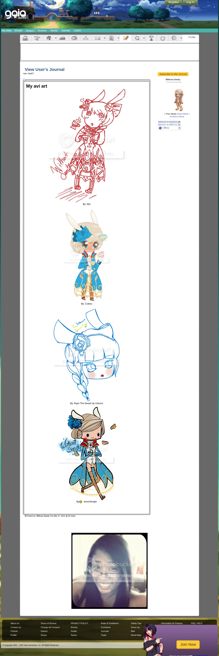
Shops (30, 31)
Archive (173, 116)
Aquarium (74, 38)
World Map (136, 635)
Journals (105, 631)
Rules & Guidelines (110, 623)
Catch (77, 30)
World (53, 30)
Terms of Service (48, 623)
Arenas (74, 627)
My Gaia (6, 30)
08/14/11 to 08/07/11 (167, 124)
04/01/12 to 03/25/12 (167, 122)
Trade (103, 635)
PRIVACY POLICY (79, 623)
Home (181, 116)
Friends (111, 38)
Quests (137, 38)
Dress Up (135, 627)
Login (190, 3)
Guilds (74, 631)
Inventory (86, 38)
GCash (18, 30)
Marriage (162, 38)
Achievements (151, 38)
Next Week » (184, 114)
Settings (174, 38)
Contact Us (16, 627)
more (56, 38)
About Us (15, 623)
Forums (42, 30)
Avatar (37, 38)
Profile (192, 37)
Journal (125, 38)
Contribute (106, 627)
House (49, 38)
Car (63, 38)
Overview (25, 38)
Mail (97, 38)
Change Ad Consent (50, 627)
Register (174, 3)
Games (66, 30)
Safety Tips (136, 623)
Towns (74, 635)
